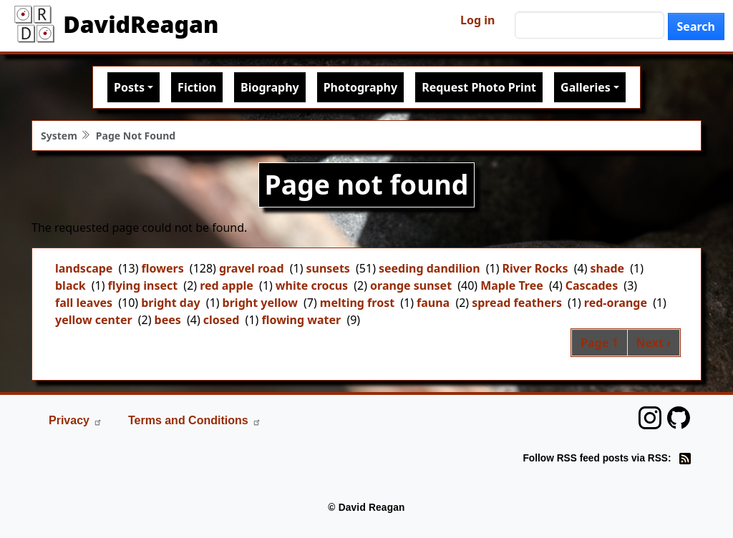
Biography (270, 87)
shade (607, 268)
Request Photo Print (479, 87)
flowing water (301, 320)
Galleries (585, 87)
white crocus (312, 285)
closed (221, 320)
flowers (162, 268)
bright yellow (260, 302)
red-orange (615, 302)
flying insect (143, 285)
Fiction (197, 87)
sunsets (328, 268)
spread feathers (517, 302)
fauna (433, 302)
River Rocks (535, 268)
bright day (170, 302)
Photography (360, 87)
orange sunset (411, 285)
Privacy (75, 420)
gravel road (251, 268)
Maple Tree (511, 285)
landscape (83, 268)
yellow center (93, 320)
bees (168, 320)
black (70, 285)
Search (696, 26)
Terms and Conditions (194, 420)
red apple (226, 285)
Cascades (591, 285)
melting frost (357, 302)
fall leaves (83, 302)
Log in (477, 20)
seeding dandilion (429, 268)
